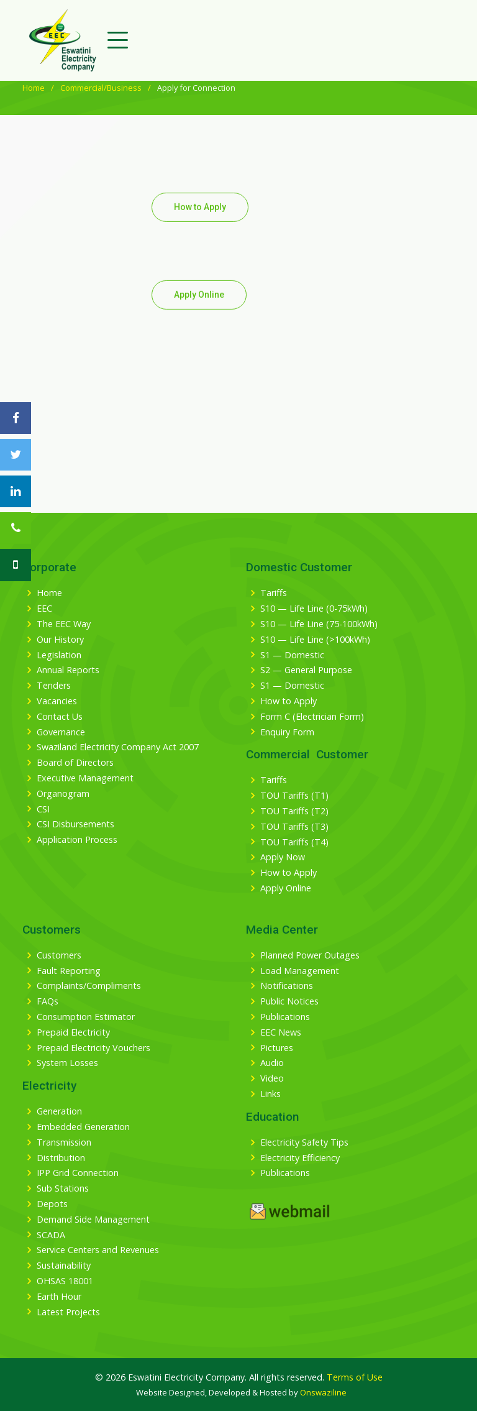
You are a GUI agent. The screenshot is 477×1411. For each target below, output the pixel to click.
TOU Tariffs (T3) (294, 826)
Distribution (61, 1158)
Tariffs (273, 593)
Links (270, 1094)
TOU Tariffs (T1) (294, 795)
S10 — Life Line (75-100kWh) (319, 624)
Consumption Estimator (86, 1017)
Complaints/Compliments (89, 985)
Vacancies (57, 701)
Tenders (54, 685)
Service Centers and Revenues (98, 1250)
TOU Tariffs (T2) (294, 811)
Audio (272, 1063)
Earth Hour (59, 1296)
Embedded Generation (83, 1127)
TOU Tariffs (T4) (294, 842)
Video (272, 1078)
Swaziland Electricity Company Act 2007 (118, 747)
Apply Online (199, 316)
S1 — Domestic (292, 655)
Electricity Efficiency (300, 1158)
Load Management (299, 971)
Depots (52, 1204)
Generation (59, 1111)
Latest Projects (68, 1312)
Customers (59, 955)
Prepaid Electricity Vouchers (93, 1048)
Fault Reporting (69, 971)
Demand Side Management (93, 1219)
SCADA (51, 1235)
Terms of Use (355, 1377)
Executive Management (85, 778)
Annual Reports (68, 670)
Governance (61, 732)
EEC (44, 608)
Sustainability (64, 1265)
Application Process (77, 839)
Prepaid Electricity (73, 1032)
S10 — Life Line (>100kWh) (315, 639)
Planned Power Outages (310, 955)
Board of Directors (75, 762)
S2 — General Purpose (306, 670)
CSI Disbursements (75, 824)
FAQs (47, 1001)
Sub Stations (63, 1188)
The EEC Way (64, 624)
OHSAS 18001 (65, 1281)
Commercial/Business (101, 87)
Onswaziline (323, 1392)
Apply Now (282, 857)
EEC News (280, 1032)
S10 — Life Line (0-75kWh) (314, 608)
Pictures (276, 1048)
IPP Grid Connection (78, 1173)
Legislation (59, 655)
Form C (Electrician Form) (312, 716)
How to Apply (200, 228)
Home (33, 87)
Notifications (286, 985)
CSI (43, 809)
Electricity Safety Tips (304, 1142)
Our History (60, 639)
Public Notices (289, 1001)
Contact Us (60, 716)
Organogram (63, 793)
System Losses (67, 1063)
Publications (285, 1017)
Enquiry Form (287, 732)
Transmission (64, 1142)
